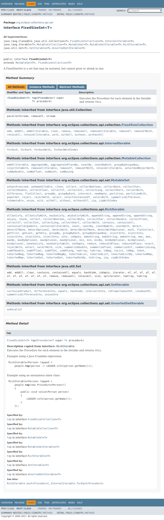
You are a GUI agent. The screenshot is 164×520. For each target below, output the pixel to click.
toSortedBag (15, 254)
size (58, 247)
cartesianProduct (19, 291)
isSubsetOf (142, 291)
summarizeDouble (75, 247)
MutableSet (76, 44)
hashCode (76, 291)
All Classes (75, 10)
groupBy (50, 193)
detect (136, 226)
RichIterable (132, 44)
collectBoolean (90, 186)
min (81, 240)
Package (20, 4)
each (131, 229)
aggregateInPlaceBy (64, 164)
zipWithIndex (108, 200)
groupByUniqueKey (126, 164)
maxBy (11, 240)
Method (47, 14)
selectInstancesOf (77, 197)
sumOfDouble (15, 250)
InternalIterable (117, 41)
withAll (66, 134)
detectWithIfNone (82, 229)
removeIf (125, 131)
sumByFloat (34, 171)
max (140, 236)
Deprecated (59, 4)
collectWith (134, 190)
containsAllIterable (54, 226)
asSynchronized (17, 186)
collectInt (74, 190)
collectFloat (39, 190)
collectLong (93, 190)
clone (59, 186)
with (55, 134)
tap (34, 97)
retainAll (14, 134)
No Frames (55, 10)
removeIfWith (143, 131)
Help (80, 4)
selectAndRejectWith (139, 168)
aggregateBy (39, 164)
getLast (27, 233)
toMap (130, 250)
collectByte (112, 186)
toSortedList (78, 254)
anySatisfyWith (77, 215)
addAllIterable (37, 131)
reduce (91, 243)
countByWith (103, 164)
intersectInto (95, 291)
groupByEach (66, 193)
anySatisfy (56, 215)
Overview (7, 4)
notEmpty (78, 243)
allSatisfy (14, 215)
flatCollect (33, 193)
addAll (19, 131)
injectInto (117, 233)
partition (116, 193)
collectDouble (17, 190)
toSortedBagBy (56, 254)
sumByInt (51, 171)
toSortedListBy (121, 254)
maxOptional (48, 240)
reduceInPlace (109, 243)
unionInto (51, 294)
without (80, 134)
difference (14, 193)
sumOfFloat (34, 250)
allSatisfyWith (35, 215)
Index (71, 4)
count (75, 226)
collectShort (114, 190)
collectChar (131, 186)
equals (62, 291)
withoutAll (95, 134)
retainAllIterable (36, 134)
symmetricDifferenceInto (24, 294)
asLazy (11, 219)
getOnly (41, 233)
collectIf (57, 190)
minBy (98, 240)
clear (54, 131)
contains (108, 222)
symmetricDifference (125, 197)
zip (93, 200)
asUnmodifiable (41, 186)
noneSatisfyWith (57, 243)
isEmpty (75, 236)
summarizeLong (145, 247)
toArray (81, 250)
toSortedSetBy (76, 257)
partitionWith (136, 193)
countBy (86, 164)
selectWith (100, 197)
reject (26, 197)
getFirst (13, 233)
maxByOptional (27, 240)
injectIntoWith (17, 168)
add (9, 131)
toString (94, 257)
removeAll (80, 131)
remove (65, 131)
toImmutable (15, 200)
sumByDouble (15, 171)
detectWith (59, 229)
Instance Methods (41, 87)
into (64, 236)
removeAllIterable (103, 131)
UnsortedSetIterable (66, 48)
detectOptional (38, 229)
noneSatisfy (35, 243)
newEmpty (101, 193)
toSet (140, 250)
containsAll (125, 222)
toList (118, 250)
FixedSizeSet (17, 97)
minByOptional (115, 240)
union (30, 200)
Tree (47, 4)
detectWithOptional (111, 229)
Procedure (45, 97)
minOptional (136, 240)
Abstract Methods (72, 87)
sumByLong (66, 171)
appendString (100, 215)
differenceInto (44, 291)
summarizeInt (123, 247)
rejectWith (41, 197)
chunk (22, 219)
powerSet (13, 197)
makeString (91, 236)
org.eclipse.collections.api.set (34, 22)
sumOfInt (51, 250)
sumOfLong (66, 250)
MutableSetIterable (103, 44)
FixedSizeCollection (84, 41)
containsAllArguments (22, 226)
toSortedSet (35, 257)
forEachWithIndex (66, 149)
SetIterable (37, 48)
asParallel (14, 309)
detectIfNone (16, 229)
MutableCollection (49, 44)
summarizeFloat (100, 247)
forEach (12, 149)
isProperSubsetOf (120, 291)
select (56, 197)
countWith (122, 226)
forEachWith (42, 149)
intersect (84, 193)
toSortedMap (143, 254)
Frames (42, 10)
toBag (107, 250)
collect (71, 186)
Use (40, 4)
